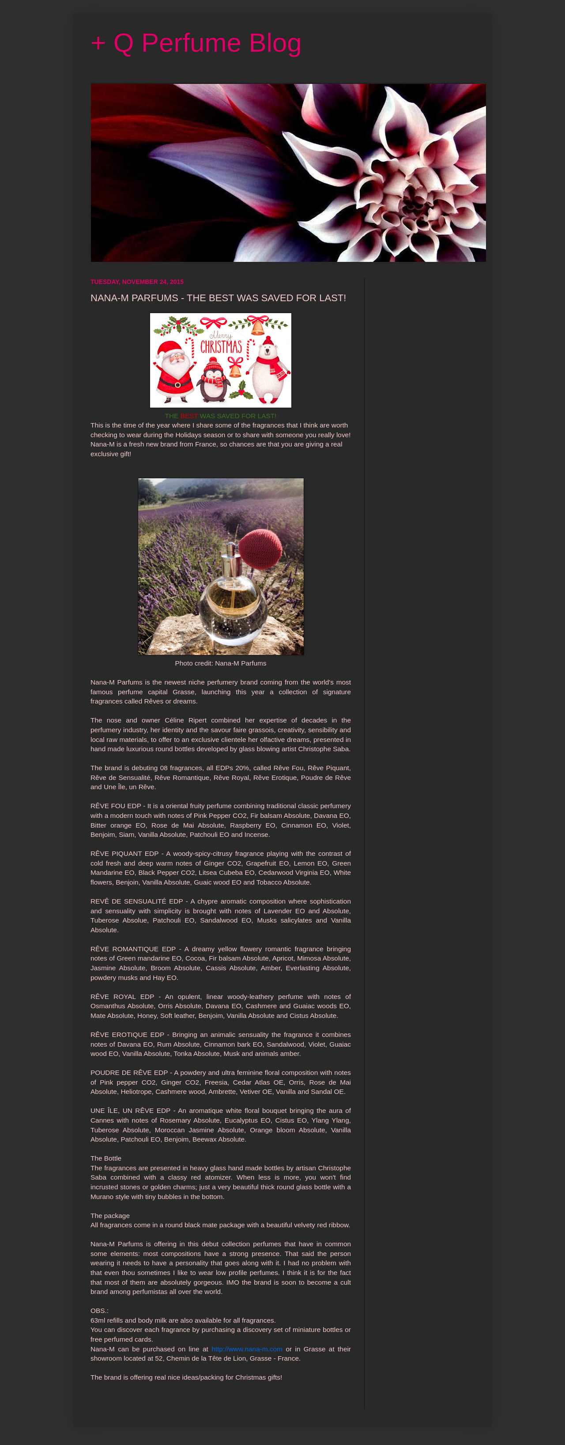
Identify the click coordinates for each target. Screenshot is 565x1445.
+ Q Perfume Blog (196, 42)
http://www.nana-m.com (246, 1349)
